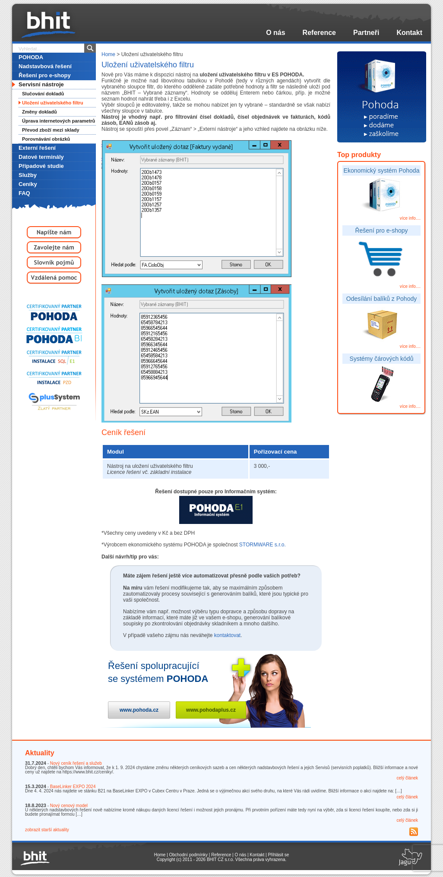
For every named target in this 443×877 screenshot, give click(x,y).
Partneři (366, 32)
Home (108, 54)
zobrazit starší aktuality (47, 829)
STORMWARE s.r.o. (262, 545)
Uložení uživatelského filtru (52, 102)
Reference (319, 32)
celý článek (407, 778)
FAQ (24, 193)
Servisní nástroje (41, 84)
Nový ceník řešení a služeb (76, 763)
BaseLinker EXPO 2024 (73, 786)
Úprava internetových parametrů (58, 120)
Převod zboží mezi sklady (50, 129)
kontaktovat (227, 635)
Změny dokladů (39, 111)
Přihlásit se (278, 854)
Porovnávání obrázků (46, 139)
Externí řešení (37, 148)
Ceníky (28, 184)
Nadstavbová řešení (45, 66)
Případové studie (41, 166)
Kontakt (409, 32)
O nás (275, 32)
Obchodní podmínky (188, 854)
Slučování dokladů (43, 93)
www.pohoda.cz (139, 710)
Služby (28, 175)
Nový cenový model (69, 805)
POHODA (31, 57)
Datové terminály (41, 157)
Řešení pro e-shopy (45, 75)
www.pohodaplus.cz (211, 710)
